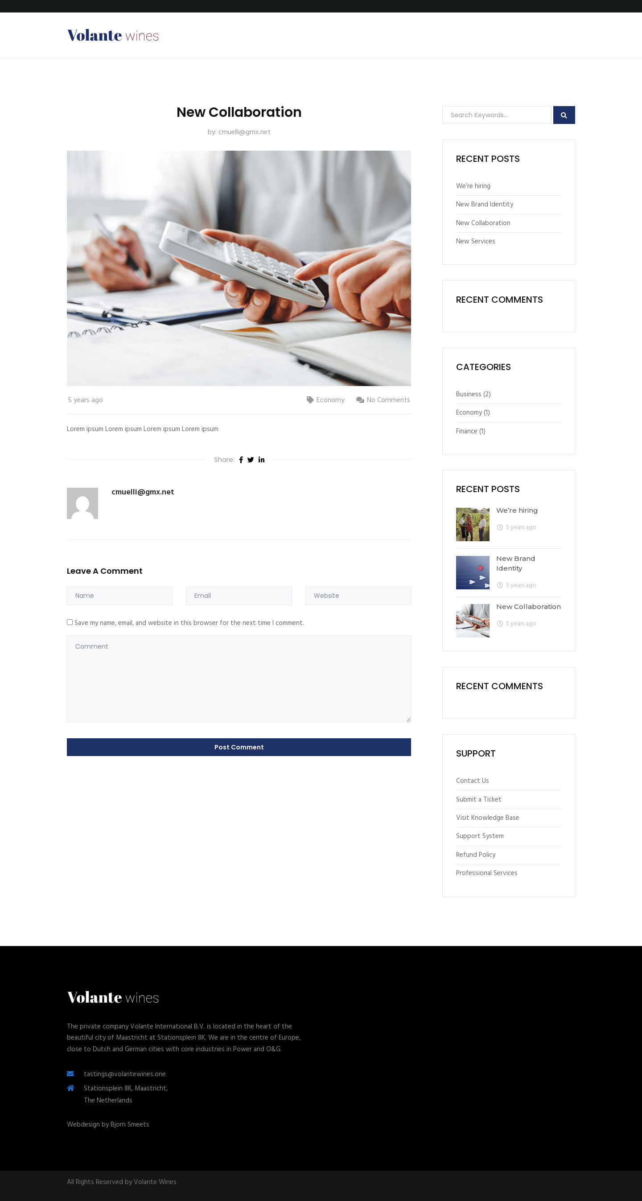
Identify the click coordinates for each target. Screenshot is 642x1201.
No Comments (388, 400)
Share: (224, 459)
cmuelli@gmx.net (244, 132)
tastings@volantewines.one (125, 1074)
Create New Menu (538, 34)
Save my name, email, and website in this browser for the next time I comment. (189, 623)
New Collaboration (483, 223)
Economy (331, 400)
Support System (480, 836)
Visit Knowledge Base (487, 818)
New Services (475, 241)
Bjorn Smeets (130, 1124)
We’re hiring (473, 186)
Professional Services (487, 873)
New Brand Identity (484, 204)
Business (469, 394)
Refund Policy (475, 855)
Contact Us (472, 781)
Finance (466, 431)
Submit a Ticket (479, 799)
